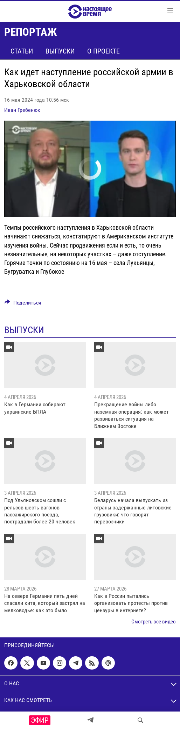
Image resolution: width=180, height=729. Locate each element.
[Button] (23, 304)
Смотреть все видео (153, 622)
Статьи (22, 51)
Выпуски (60, 51)
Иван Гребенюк (22, 110)
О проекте (103, 51)
